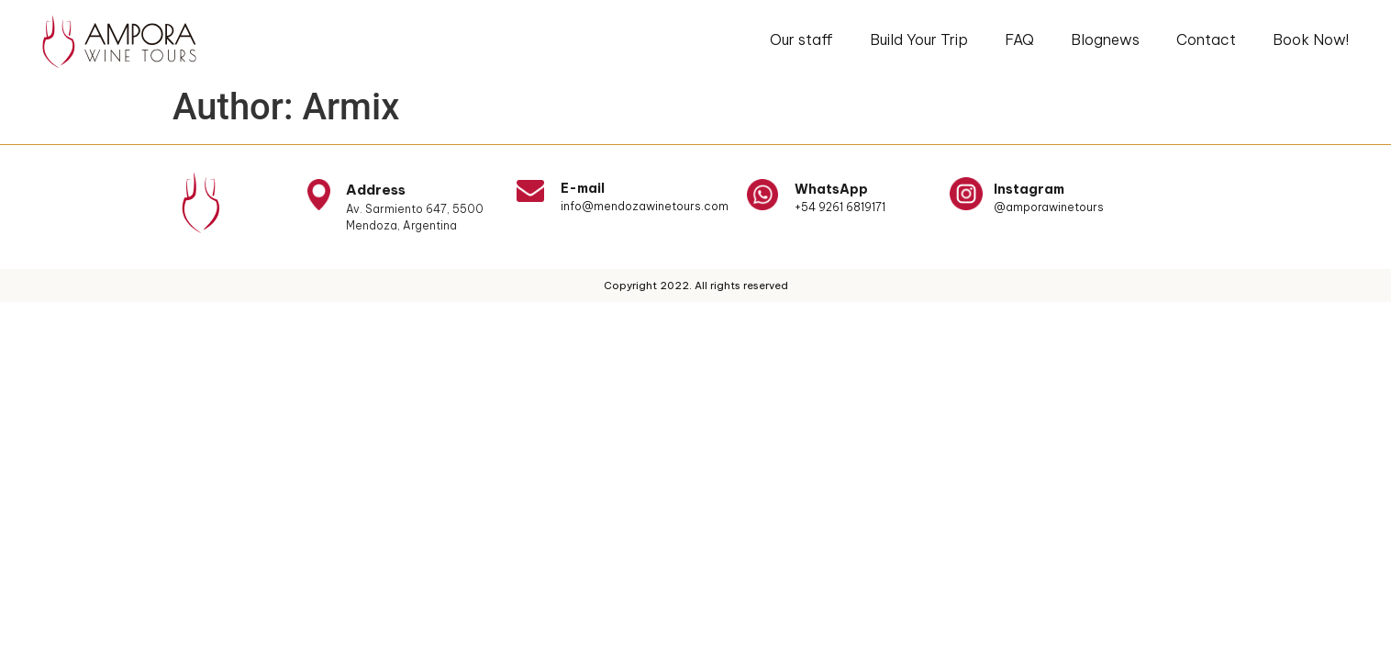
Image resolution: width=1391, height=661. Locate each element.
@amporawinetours (1049, 207)
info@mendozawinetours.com (645, 206)
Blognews (1105, 39)
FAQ (1019, 39)
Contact (1206, 39)
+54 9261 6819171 (840, 207)
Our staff (801, 39)
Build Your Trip (919, 39)
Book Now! (1311, 39)
